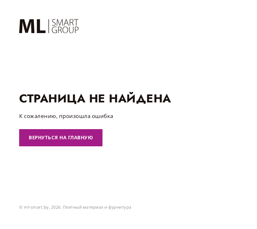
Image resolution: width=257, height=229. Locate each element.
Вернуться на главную (61, 137)
